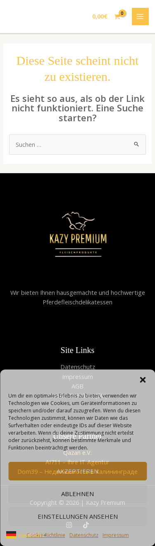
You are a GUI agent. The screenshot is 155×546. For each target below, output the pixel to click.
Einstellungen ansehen (78, 516)
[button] (142, 380)
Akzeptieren (77, 471)
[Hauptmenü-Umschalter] (140, 16)
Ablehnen (77, 494)
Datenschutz (83, 535)
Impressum (116, 535)
